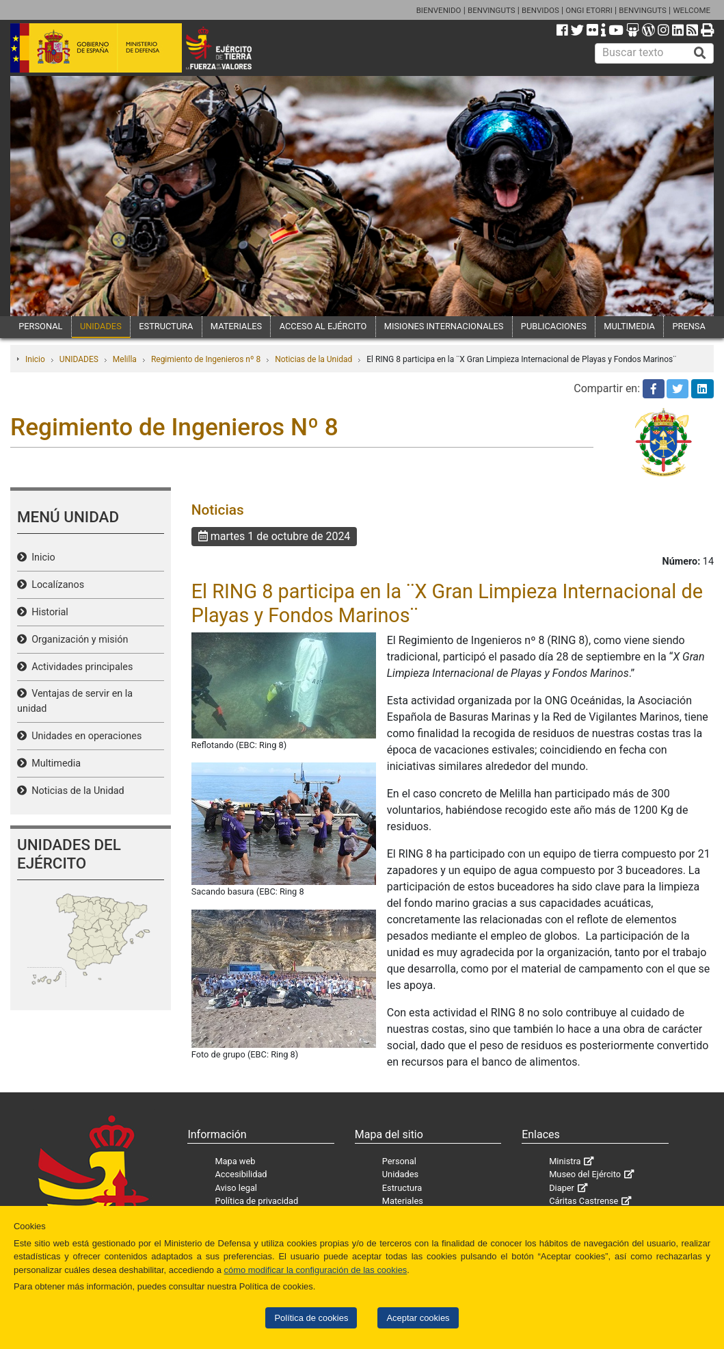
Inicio (35, 359)
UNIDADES (101, 326)
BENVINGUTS (491, 10)
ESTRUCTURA (166, 326)
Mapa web (235, 1161)
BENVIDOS (540, 10)
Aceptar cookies (417, 1318)
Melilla (125, 359)
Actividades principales (80, 667)
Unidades (400, 1174)
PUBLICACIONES (554, 326)
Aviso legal (236, 1188)
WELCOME (691, 10)
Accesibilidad (241, 1174)
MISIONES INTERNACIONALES (443, 326)
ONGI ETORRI (589, 10)
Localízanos (55, 585)
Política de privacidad (256, 1201)
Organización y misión (77, 639)
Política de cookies (311, 1318)
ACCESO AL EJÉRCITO (323, 326)
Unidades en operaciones (84, 736)
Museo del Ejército (585, 1174)
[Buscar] (700, 53)
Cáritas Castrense (583, 1201)
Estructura (402, 1188)
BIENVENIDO (438, 10)
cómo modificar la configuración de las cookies (315, 1270)
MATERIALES (236, 326)
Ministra (564, 1161)
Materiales (402, 1201)
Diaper (561, 1188)
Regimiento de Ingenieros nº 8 (205, 359)
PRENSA (688, 326)
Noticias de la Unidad (313, 359)
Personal (399, 1161)
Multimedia (54, 763)
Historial (47, 612)
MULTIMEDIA (629, 326)
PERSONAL (40, 326)
